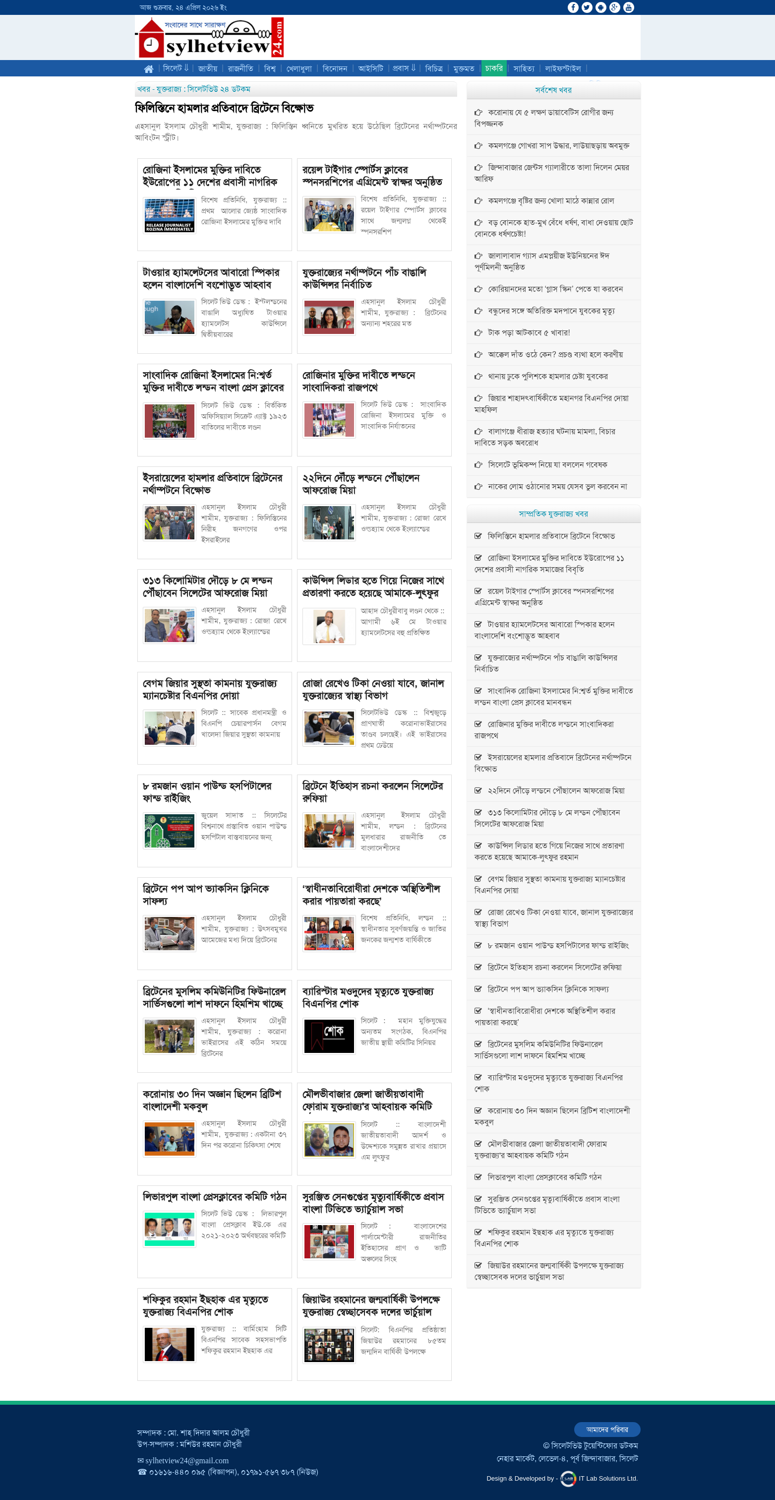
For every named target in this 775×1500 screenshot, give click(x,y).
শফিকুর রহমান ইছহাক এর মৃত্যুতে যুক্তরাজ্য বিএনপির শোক (205, 1305)
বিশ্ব (270, 69)
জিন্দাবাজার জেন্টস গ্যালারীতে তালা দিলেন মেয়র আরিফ (552, 173)
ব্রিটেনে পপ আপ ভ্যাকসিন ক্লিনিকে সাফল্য (206, 895)
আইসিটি (370, 69)
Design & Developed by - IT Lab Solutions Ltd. (562, 1479)
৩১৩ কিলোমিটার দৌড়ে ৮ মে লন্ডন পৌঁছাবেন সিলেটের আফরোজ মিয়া (207, 586)
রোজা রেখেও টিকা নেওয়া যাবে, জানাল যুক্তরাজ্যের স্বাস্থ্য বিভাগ (373, 689)
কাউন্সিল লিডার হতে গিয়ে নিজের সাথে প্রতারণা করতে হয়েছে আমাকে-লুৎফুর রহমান (373, 593)
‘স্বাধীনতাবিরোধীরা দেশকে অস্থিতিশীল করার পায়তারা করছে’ (371, 895)
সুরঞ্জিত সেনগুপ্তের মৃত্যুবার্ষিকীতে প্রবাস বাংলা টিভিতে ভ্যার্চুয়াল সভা (373, 1203)
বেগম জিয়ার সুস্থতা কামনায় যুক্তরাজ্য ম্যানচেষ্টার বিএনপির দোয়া (210, 689)
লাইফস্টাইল (563, 69)
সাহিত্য (524, 69)
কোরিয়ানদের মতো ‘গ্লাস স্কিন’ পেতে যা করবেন (549, 289)
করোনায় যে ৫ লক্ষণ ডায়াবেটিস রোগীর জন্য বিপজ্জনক (544, 118)
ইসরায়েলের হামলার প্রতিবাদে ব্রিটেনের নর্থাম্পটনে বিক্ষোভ (212, 484)
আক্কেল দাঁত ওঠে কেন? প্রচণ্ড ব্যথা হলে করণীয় (549, 354)
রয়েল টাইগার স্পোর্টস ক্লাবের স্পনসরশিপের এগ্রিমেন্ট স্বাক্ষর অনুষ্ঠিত (372, 176)
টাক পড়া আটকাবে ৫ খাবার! (522, 332)
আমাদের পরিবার (607, 1429)
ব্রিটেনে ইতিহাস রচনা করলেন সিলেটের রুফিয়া (372, 792)
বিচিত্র (434, 69)
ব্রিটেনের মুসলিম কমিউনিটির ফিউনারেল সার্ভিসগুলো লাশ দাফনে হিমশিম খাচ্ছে (214, 997)
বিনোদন (335, 69)
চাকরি (494, 68)
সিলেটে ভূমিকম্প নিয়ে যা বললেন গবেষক (541, 464)
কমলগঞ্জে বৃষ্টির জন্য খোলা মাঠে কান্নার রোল (544, 201)
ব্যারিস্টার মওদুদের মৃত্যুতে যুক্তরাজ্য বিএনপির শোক (367, 997)
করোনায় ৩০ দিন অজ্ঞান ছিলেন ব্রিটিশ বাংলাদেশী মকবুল (212, 1100)
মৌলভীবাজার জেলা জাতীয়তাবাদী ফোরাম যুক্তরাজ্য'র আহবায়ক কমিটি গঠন (367, 1106)
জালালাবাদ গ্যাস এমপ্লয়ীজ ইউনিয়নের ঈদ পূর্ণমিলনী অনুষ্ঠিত (542, 261)
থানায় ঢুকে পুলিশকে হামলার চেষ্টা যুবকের (541, 376)
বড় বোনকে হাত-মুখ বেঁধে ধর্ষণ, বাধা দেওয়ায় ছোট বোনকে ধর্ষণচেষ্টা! (554, 228)
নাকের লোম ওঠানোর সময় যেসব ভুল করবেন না (551, 486)
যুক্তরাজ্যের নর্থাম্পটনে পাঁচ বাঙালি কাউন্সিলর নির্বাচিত (364, 278)
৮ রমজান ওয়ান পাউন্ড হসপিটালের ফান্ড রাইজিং (207, 792)
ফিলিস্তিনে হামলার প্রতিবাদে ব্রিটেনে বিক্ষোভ (224, 108)
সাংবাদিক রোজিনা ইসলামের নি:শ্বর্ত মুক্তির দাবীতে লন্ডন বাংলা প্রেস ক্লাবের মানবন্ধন (213, 387)
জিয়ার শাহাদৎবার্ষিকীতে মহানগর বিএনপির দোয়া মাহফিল (552, 404)
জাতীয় (207, 69)
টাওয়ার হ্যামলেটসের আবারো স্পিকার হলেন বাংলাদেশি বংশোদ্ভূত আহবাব (211, 278)
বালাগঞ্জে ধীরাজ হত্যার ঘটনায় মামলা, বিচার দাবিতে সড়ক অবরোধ (545, 437)
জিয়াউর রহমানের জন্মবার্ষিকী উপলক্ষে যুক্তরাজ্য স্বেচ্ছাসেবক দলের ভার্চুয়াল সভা (370, 1312)
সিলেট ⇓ (176, 68)
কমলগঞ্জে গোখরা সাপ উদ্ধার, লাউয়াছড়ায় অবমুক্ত (552, 145)
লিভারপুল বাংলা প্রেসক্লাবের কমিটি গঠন (215, 1196)
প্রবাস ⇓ (404, 68)
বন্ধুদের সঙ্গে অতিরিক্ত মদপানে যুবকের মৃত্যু (545, 311)
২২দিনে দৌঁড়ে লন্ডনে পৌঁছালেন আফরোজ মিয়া (360, 484)
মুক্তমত (464, 69)
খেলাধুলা (299, 69)
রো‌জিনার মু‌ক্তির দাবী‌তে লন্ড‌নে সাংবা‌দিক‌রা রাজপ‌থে (358, 381)
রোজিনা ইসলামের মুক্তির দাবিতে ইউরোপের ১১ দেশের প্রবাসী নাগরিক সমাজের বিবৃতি (210, 182)
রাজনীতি (240, 69)
